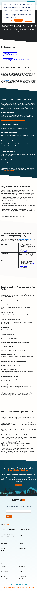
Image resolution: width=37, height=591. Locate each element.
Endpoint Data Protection (24, 529)
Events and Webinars (5, 578)
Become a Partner (23, 548)
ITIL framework (6, 80)
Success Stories (4, 571)
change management (25, 265)
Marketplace (22, 566)
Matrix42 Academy (23, 576)
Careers (21, 571)
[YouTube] (20, 584)
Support (21, 569)
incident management (24, 251)
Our (5, 524)
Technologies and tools (8, 57)
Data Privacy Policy (20, 587)
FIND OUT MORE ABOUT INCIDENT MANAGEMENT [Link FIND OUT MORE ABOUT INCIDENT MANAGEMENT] (13, 120)
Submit (8, 516)
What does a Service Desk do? (10, 52)
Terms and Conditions (7, 587)
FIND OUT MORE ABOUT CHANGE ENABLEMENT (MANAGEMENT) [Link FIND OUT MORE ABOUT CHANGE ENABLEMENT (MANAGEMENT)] (16, 147)
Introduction (6, 50)
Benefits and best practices (9, 55)
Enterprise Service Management (8, 529)
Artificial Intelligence (8, 58)
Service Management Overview (8, 527)
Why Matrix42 (4, 566)
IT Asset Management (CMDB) (7, 534)
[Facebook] (17, 584)
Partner (21, 543)
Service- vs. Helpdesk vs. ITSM (10, 54)
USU (2, 555)
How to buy (3, 573)
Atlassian (3, 548)
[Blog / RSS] (26, 584)
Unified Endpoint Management (25, 527)
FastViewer (21, 535)
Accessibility (27, 587)
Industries (3, 576)
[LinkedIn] (11, 584)
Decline (28, 20)
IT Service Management (8, 170)
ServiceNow (3, 545)
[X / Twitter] (14, 584)
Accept (18, 20)
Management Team (5, 569)
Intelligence (21, 537)
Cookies (32, 587)
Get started (18, 485)
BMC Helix (3, 550)
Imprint (13, 587)
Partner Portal (22, 551)
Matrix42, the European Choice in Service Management (16, 59)
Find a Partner (22, 546)
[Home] (18, 501)
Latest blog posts (7, 60)
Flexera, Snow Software (6, 558)
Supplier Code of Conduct (24, 573)
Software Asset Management (7, 536)
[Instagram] (23, 584)
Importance (6, 53)
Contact (21, 578)
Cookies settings (8, 20)
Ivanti (2, 553)
